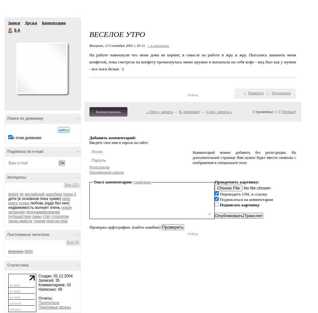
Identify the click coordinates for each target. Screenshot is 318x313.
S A (10, 30)
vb (21, 194)
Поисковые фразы (54, 307)
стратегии (60, 216)
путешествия (19, 216)
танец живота (20, 221)
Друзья (31, 23)
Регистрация (99, 167)
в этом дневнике (26, 138)
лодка (24, 203)
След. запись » (219, 111)
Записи (14, 23)
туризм (39, 221)
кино (66, 198)
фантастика (56, 221)
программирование (43, 212)
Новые (288, 111)
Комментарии (54, 23)
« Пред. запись (160, 111)
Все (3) (73, 242)
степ (47, 216)
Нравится (256, 93)
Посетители (48, 303)
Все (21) (72, 185)
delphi (13, 194)
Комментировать (108, 112)
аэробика (53, 194)
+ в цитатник (158, 45)
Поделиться (281, 93)
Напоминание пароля (106, 172)
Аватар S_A (42, 68)
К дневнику (189, 111)
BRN (28, 251)
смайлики (142, 182)
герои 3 (69, 194)
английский (34, 194)
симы (37, 216)
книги (13, 203)
